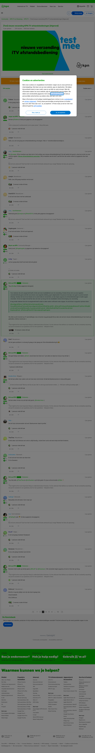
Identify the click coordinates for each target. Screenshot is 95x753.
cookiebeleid (68, 99)
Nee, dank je (36, 112)
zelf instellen (37, 106)
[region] (48, 95)
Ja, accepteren (60, 112)
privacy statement (30, 101)
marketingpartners (57, 94)
